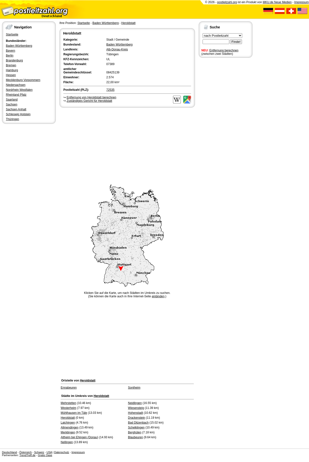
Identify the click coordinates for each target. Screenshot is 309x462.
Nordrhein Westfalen (19, 90)
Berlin (9, 55)
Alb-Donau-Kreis (117, 49)
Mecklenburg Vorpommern (23, 80)
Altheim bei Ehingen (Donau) (79, 437)
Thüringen (12, 119)
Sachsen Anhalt (16, 109)
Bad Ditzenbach (138, 422)
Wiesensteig (136, 408)
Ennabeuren (69, 387)
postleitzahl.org (227, 2)
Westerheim (68, 408)
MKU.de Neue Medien (277, 2)
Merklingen (68, 432)
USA (49, 452)
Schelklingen (136, 427)
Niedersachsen (15, 85)
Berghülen (134, 432)
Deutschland (9, 452)
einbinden (158, 296)
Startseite (12, 34)
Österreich (25, 452)
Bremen (11, 65)
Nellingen (67, 442)
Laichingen (68, 422)
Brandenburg (14, 60)
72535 (110, 90)
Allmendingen (70, 427)
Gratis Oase (45, 455)
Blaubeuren (135, 437)
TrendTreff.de (27, 455)
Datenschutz (61, 452)
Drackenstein (136, 417)
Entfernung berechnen (224, 50)
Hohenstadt (135, 413)
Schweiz (39, 452)
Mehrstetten (68, 403)
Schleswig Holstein (18, 114)
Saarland (12, 99)
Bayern (10, 50)
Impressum (301, 2)
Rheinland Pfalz (16, 94)
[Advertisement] (127, 145)
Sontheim (134, 387)
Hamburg (12, 70)
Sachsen (11, 104)
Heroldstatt (128, 23)
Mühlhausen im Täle (74, 413)
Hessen (11, 75)
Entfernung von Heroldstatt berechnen (91, 97)
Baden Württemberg (19, 45)
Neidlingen (135, 403)
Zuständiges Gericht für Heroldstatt (89, 101)
